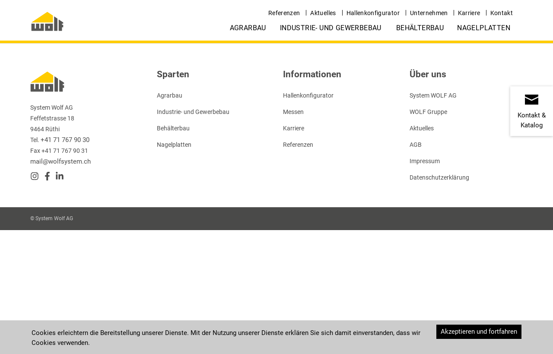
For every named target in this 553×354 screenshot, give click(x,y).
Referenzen (284, 12)
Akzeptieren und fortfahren (479, 331)
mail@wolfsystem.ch (60, 161)
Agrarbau (248, 28)
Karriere (469, 12)
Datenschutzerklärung (439, 177)
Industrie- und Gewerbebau (330, 28)
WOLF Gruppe (428, 111)
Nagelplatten (483, 28)
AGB (416, 144)
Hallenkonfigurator (373, 12)
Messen (293, 111)
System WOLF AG (433, 95)
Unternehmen (429, 12)
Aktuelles (323, 12)
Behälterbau (420, 28)
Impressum (425, 161)
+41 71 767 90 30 (65, 140)
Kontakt (501, 12)
